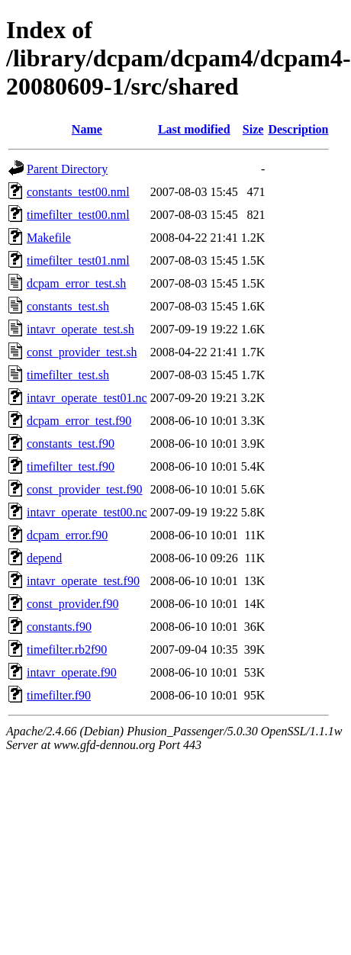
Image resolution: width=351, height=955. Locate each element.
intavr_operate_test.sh (80, 329)
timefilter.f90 (59, 695)
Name (87, 129)
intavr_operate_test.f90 (83, 580)
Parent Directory (67, 168)
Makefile (49, 237)
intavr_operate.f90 (72, 672)
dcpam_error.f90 (67, 535)
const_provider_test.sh (82, 352)
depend (44, 557)
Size (253, 129)
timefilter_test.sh (68, 374)
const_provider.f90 (72, 603)
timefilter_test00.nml (78, 214)
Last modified (194, 129)
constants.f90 (59, 626)
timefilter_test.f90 (70, 466)
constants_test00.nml (78, 191)
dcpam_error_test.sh (76, 283)
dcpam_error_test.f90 (79, 420)
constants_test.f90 (70, 443)
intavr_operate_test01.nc (87, 397)
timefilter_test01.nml (78, 260)
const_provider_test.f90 (85, 489)
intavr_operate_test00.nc (87, 512)
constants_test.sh (68, 306)
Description (298, 129)
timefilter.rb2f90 (67, 649)
